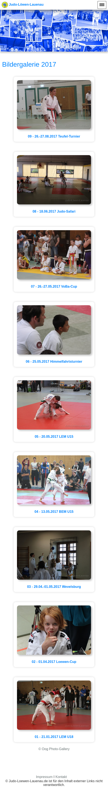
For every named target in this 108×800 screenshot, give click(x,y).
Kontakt (61, 777)
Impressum (44, 777)
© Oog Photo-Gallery (54, 749)
